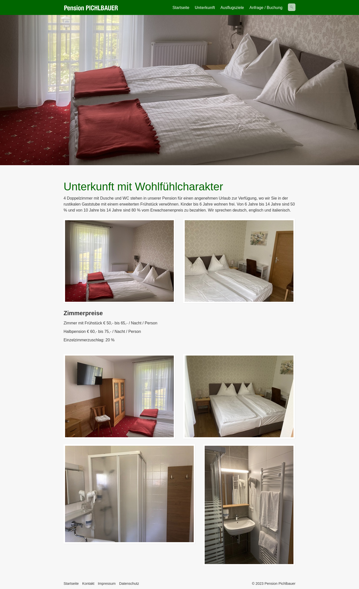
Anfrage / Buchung (265, 7)
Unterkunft (205, 7)
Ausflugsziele (232, 7)
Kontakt (88, 584)
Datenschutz (129, 584)
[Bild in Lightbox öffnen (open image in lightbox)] (119, 261)
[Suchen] (291, 7)
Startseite (181, 7)
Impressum (107, 584)
